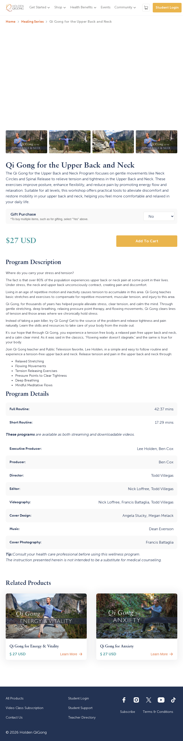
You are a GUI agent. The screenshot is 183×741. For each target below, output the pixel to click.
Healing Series (32, 22)
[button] (39, 7)
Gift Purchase (23, 214)
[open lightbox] (26, 141)
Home (10, 22)
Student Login (167, 7)
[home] (15, 7)
